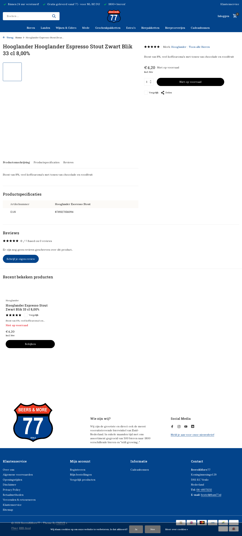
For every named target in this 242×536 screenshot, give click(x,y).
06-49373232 (204, 489)
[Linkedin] (192, 426)
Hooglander (178, 47)
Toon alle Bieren (199, 47)
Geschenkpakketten (107, 27)
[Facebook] (172, 426)
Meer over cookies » (176, 529)
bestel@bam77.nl (211, 494)
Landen (45, 27)
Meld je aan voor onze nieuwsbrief (192, 434)
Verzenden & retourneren (19, 499)
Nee (152, 529)
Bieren (31, 27)
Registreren (77, 469)
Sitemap (8, 509)
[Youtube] (185, 426)
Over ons (8, 469)
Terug (8, 37)
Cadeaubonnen (200, 27)
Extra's (131, 27)
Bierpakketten (150, 27)
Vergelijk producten (82, 479)
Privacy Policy (11, 489)
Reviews (68, 162)
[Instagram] (179, 426)
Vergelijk (151, 92)
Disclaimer (9, 484)
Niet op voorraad (190, 82)
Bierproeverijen (175, 27)
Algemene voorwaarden (18, 474)
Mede (85, 27)
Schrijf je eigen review (21, 259)
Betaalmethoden (13, 494)
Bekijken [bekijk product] (30, 344)
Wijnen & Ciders (66, 27)
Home (20, 37)
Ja (136, 529)
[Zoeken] (31, 16)
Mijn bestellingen (81, 474)
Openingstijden (12, 479)
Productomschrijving (16, 162)
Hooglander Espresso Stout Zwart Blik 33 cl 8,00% (27, 307)
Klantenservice (229, 4)
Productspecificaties (47, 162)
